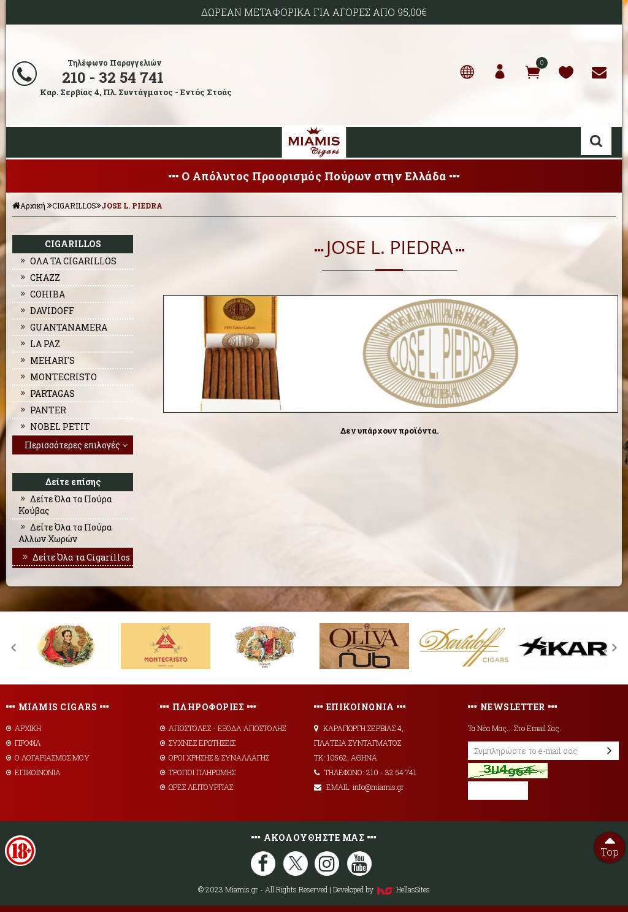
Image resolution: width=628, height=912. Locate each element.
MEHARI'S (46, 360)
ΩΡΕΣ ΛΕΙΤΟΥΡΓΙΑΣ (196, 787)
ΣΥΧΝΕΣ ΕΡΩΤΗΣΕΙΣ (198, 743)
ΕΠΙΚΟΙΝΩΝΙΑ (33, 772)
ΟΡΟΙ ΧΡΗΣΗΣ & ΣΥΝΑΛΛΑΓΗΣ (214, 757)
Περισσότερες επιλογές (77, 445)
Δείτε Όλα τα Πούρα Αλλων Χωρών (65, 533)
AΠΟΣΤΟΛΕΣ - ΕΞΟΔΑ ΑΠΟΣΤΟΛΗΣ (223, 728)
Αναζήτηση (596, 141)
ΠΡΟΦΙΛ (23, 743)
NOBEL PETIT (54, 426)
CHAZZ (39, 277)
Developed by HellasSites (381, 889)
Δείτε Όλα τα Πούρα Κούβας (65, 504)
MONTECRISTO (57, 377)
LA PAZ (39, 344)
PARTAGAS (46, 393)
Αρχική (28, 205)
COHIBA (41, 294)
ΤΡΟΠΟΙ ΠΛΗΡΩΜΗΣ (198, 772)
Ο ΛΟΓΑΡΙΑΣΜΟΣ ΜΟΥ (48, 757)
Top (609, 845)
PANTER (42, 410)
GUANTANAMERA (62, 327)
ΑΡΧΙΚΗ (23, 728)
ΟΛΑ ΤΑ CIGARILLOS (67, 261)
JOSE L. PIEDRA (132, 205)
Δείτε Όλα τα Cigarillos (75, 557)
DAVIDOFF (46, 310)
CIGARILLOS (74, 205)
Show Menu (24, 142)
